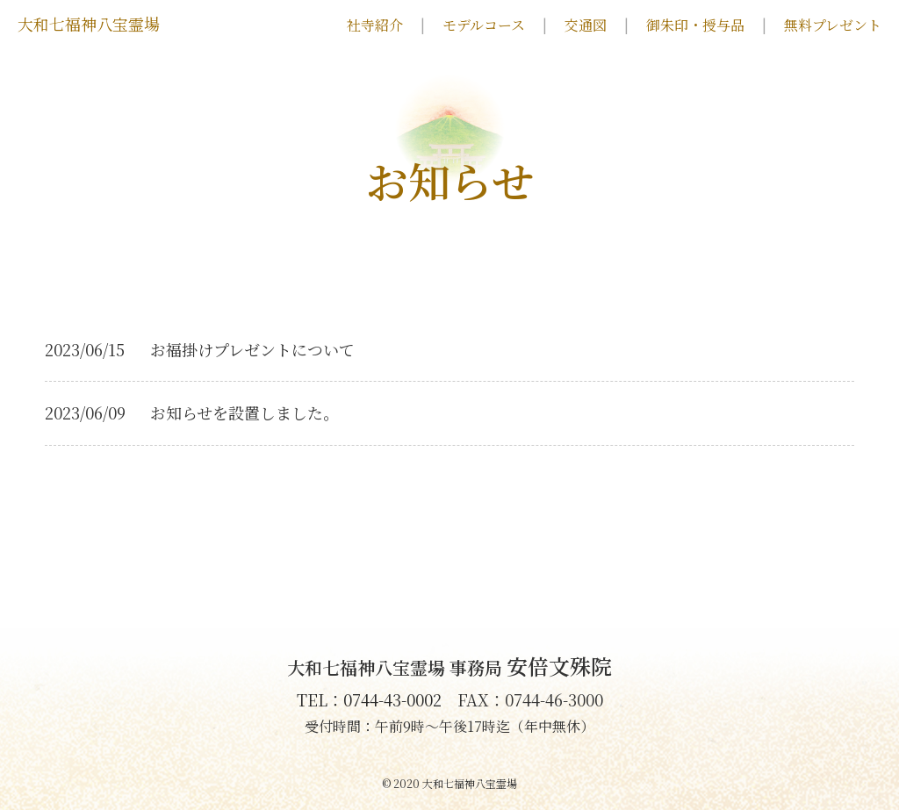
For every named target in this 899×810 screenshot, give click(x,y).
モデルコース (483, 25)
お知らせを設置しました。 (244, 412)
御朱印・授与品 (695, 25)
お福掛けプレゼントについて (252, 349)
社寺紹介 (375, 25)
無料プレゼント (832, 25)
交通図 (586, 25)
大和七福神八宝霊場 (89, 23)
